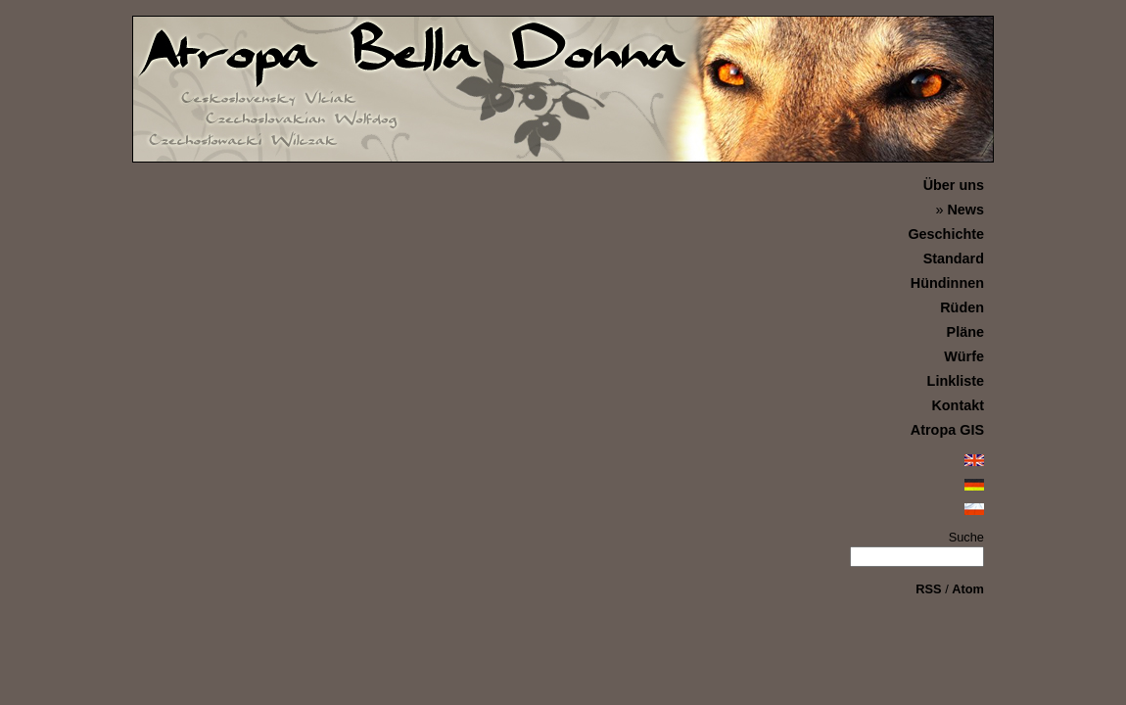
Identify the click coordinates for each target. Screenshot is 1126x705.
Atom (968, 589)
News (965, 209)
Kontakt (957, 405)
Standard (953, 258)
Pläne (965, 332)
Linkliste (955, 381)
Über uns (953, 185)
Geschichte (946, 234)
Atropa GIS (947, 430)
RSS (928, 589)
